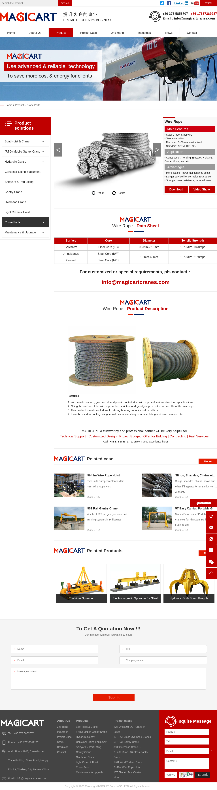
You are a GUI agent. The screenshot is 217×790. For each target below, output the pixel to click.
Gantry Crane (13, 192)
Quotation (203, 503)
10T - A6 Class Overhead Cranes (132, 736)
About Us (35, 32)
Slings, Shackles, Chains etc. (195, 475)
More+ (208, 461)
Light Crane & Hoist (17, 212)
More (116, 777)
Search (65, 3)
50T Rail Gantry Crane (102, 508)
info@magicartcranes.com (194, 18)
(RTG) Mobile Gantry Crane (22, 151)
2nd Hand (117, 32)
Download (176, 189)
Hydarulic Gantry (15, 161)
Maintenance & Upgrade (20, 232)
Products (82, 720)
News (169, 32)
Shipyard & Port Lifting (19, 181)
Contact (192, 32)
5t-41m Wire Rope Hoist (103, 475)
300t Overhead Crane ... (127, 747)
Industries (144, 32)
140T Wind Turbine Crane (128, 762)
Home (11, 32)
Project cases (123, 720)
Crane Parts (33, 105)
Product (61, 32)
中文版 (208, 3)
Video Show (201, 189)
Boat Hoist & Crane (17, 141)
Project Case (88, 32)
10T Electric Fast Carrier (127, 772)
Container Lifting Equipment (22, 171)
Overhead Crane (15, 202)
